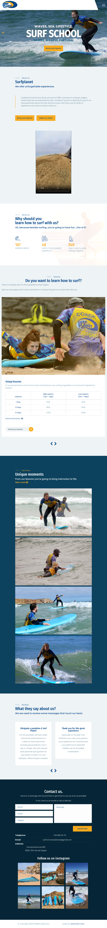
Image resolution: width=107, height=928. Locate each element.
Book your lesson (53, 48)
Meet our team (46, 118)
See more (21, 482)
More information (14, 418)
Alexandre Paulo (77, 924)
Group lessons (13, 381)
